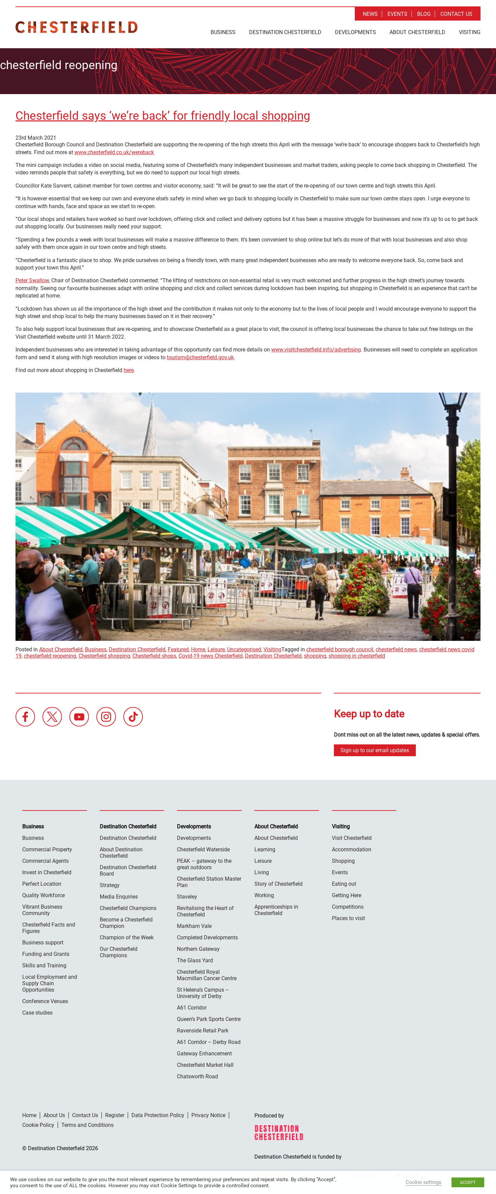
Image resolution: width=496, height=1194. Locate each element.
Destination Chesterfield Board (128, 869)
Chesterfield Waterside (203, 848)
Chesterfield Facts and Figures (48, 926)
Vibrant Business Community (42, 908)
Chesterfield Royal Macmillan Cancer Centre (207, 973)
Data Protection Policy (157, 1114)
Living (261, 871)
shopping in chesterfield (357, 655)
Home (198, 648)
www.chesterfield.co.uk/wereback (114, 151)
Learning (264, 848)
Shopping (343, 859)
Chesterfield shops (154, 655)
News (370, 14)
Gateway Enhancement (204, 1052)
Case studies (37, 1011)
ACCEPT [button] (468, 1182)
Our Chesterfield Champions (118, 950)
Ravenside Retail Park (202, 1029)
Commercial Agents (45, 859)
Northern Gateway (198, 947)
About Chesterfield (417, 32)
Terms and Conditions (87, 1123)
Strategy (110, 884)
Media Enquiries (119, 895)
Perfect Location (41, 882)
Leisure (216, 648)
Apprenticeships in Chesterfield (276, 908)
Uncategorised (244, 648)
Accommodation (351, 848)
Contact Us (456, 14)
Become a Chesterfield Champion (126, 921)
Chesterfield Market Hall (205, 1063)
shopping (315, 655)
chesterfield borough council (339, 648)
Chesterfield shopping (104, 655)
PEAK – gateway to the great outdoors (204, 862)
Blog (424, 14)
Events (397, 14)
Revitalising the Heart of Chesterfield (205, 910)
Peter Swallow (32, 279)
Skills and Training (44, 964)
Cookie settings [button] (423, 1182)
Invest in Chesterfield (46, 871)
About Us (54, 1114)
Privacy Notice (208, 1114)
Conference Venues (45, 1000)
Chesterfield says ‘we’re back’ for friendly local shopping (163, 115)
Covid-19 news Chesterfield (211, 655)
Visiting (469, 32)
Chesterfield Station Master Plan (209, 880)
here (129, 369)
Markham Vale (194, 924)
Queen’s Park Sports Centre (209, 1018)
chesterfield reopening (50, 655)
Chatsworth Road (197, 1075)
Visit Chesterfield (352, 836)
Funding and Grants (45, 952)
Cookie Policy (38, 1123)
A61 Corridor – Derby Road (209, 1040)
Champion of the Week (127, 936)
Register (114, 1114)
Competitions (348, 905)
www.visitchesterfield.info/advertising (316, 348)
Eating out (344, 882)
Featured (178, 648)
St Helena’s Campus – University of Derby (203, 991)
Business (223, 32)
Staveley (187, 895)
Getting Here (346, 894)
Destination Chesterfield (76, 27)
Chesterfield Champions (128, 907)
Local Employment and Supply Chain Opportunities (49, 982)
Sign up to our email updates (375, 749)
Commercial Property (47, 848)
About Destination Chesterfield (121, 851)
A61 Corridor (192, 1006)
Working (264, 894)
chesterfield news (396, 648)
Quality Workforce (43, 894)
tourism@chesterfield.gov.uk (200, 356)
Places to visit (348, 917)
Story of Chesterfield (278, 882)
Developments (355, 32)
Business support (42, 941)
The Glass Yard (195, 959)
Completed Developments (207, 936)
